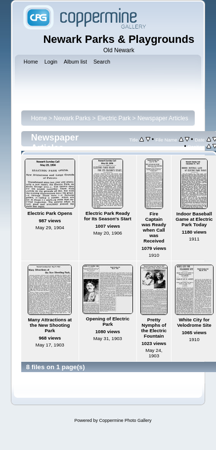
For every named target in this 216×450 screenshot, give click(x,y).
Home (39, 118)
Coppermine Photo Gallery (125, 420)
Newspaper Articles (162, 118)
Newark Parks (72, 118)
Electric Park (113, 118)
